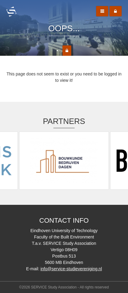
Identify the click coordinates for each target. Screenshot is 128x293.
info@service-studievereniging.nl (71, 268)
